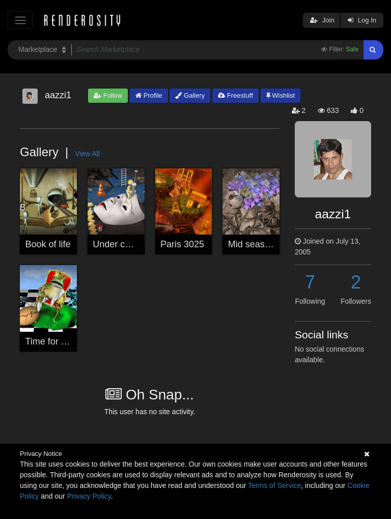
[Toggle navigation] (20, 20)
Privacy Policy (89, 496)
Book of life (48, 244)
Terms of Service (274, 485)
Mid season (251, 244)
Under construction (131, 244)
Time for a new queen (69, 341)
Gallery (190, 95)
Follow (108, 95)
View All (87, 154)
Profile (148, 95)
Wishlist (280, 95)
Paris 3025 (182, 244)
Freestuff (235, 95)
